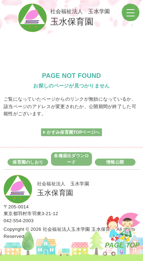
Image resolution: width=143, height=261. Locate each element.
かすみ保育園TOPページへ (73, 132)
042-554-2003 (19, 220)
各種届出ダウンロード (71, 159)
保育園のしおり (27, 162)
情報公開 (115, 162)
